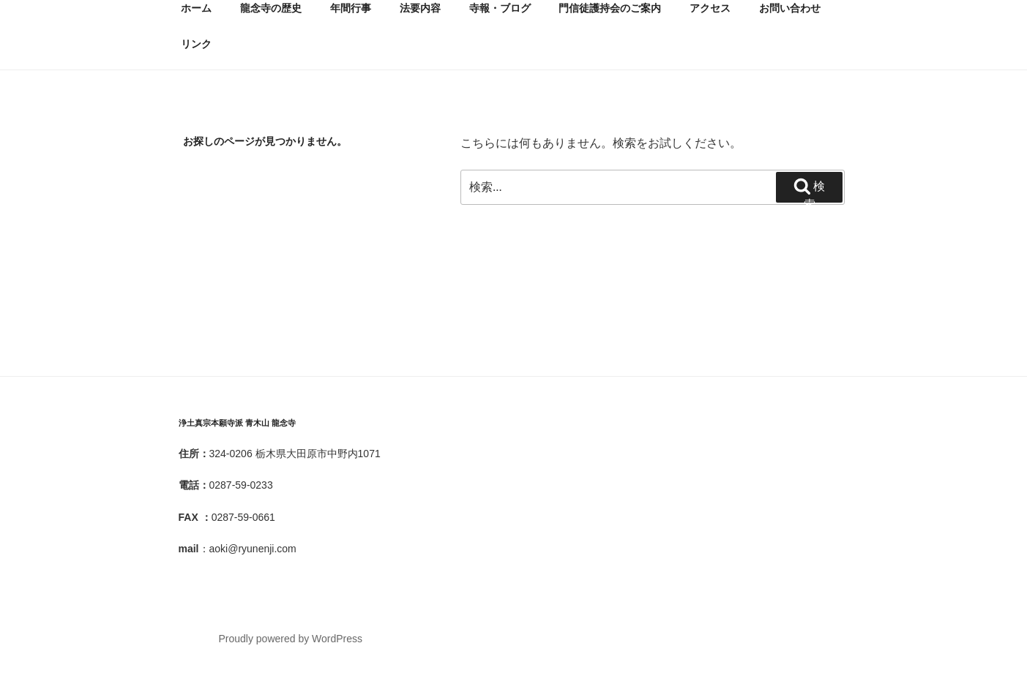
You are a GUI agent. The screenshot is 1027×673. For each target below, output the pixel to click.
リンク (196, 44)
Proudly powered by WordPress (290, 638)
